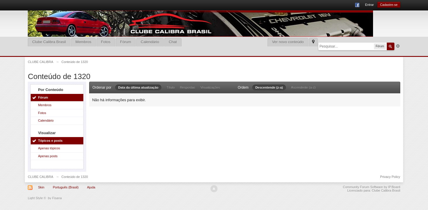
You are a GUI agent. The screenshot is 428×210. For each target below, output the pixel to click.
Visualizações (210, 87)
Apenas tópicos (49, 148)
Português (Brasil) (66, 187)
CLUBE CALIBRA (40, 176)
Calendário (150, 42)
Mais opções (398, 46)
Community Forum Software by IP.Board (371, 187)
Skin (41, 187)
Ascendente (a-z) (303, 87)
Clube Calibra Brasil (49, 42)
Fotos (106, 42)
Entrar (369, 4)
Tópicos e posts (50, 140)
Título (171, 87)
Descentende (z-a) (269, 87)
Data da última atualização (138, 87)
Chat (173, 42)
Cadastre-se (389, 4)
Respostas (187, 87)
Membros (83, 42)
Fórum (125, 42)
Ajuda (91, 187)
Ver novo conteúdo (287, 42)
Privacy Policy (390, 176)
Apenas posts (48, 156)
